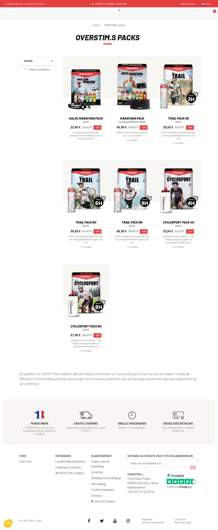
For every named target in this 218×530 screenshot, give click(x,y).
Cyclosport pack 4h (178, 222)
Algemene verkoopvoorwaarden (153, 521)
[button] (204, 13)
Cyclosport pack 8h (85, 326)
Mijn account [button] (189, 4)
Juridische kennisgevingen (182, 521)
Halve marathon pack (39, 72)
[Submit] (193, 467)
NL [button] (209, 4)
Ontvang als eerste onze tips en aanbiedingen (160, 456)
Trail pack (35, 89)
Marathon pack (38, 81)
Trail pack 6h (85, 222)
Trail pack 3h (178, 118)
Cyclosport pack (40, 97)
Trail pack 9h (132, 222)
